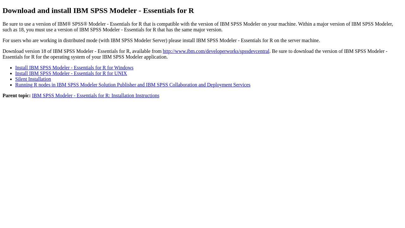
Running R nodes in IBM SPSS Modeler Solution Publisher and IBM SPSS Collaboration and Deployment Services (133, 84)
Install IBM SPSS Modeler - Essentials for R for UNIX (71, 73)
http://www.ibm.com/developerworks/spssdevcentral (216, 51)
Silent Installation (33, 79)
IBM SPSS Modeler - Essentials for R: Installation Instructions (95, 95)
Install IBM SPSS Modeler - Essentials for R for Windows (74, 67)
